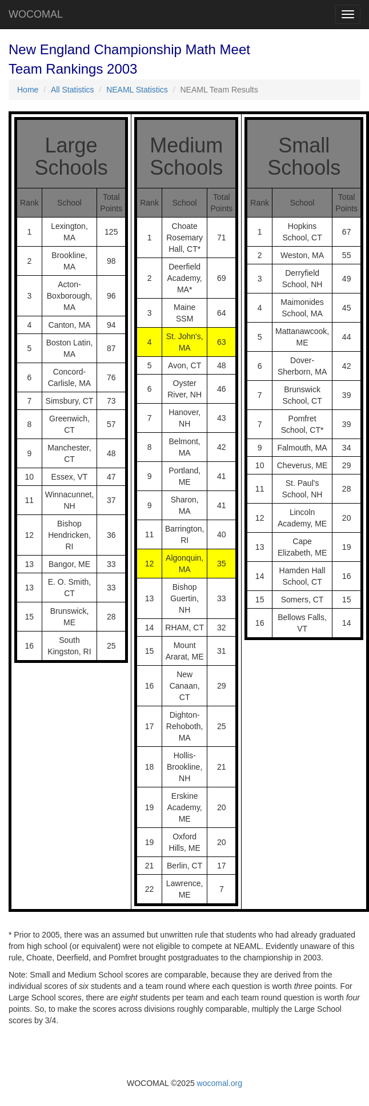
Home (27, 89)
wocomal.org (219, 1083)
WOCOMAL (36, 14)
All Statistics (72, 89)
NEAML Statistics (137, 89)
